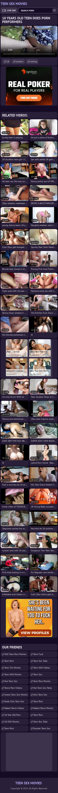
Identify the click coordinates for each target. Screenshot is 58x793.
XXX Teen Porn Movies (15, 654)
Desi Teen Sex (40, 694)
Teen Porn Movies (41, 681)
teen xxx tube (40, 721)
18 (8, 61)
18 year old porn (12, 714)
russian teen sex (41, 728)
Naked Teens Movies (43, 708)
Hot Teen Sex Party (42, 687)
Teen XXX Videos (41, 667)
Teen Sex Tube (40, 660)
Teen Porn (9, 660)
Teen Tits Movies (12, 667)
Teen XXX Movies (12, 674)
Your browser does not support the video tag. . (29, 41)
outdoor (20, 61)
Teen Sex (37, 674)
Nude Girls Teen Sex (14, 701)
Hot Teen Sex (10, 681)
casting (33, 61)
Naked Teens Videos (14, 708)
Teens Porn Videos (13, 687)
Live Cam (11, 10)
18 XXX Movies (11, 721)
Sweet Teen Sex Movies (16, 694)
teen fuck (38, 654)
